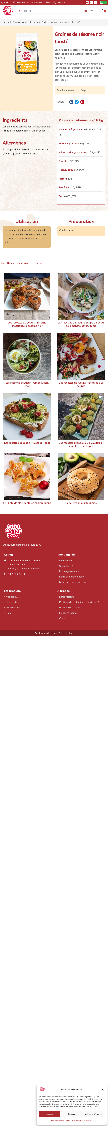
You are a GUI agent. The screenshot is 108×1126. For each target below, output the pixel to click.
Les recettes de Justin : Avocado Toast (27, 443)
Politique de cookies (56, 1121)
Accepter (49, 1114)
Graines (45, 22)
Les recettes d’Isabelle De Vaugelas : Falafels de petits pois (81, 444)
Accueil (7, 22)
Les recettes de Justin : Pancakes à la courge (81, 384)
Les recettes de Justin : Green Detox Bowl (27, 384)
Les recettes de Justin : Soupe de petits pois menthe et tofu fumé (81, 324)
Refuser (71, 1114)
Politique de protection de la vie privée (78, 1121)
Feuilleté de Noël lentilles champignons (27, 503)
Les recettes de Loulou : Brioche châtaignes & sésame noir (27, 324)
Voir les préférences (93, 1114)
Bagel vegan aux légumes (81, 503)
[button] (102, 1089)
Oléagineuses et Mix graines (26, 22)
